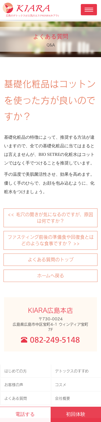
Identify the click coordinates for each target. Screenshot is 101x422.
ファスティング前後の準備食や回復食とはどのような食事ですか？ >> (51, 240)
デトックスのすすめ (72, 371)
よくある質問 (15, 398)
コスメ (60, 384)
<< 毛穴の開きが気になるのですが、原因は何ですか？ (50, 217)
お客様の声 (13, 384)
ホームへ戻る (50, 275)
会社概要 (62, 398)
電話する (25, 414)
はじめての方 (15, 371)
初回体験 (75, 414)
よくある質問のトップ (51, 259)
